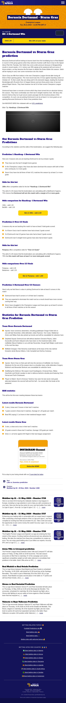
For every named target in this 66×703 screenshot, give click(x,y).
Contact (24, 691)
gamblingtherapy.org (40, 694)
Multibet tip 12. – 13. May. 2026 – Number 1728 (24, 498)
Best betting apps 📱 (33, 635)
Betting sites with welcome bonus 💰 (33, 639)
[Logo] (7, 3)
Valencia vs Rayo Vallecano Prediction (20, 602)
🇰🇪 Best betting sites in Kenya (33, 654)
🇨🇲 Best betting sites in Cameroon (33, 676)
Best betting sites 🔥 (33, 632)
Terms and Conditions (35, 690)
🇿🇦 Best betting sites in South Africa (33, 669)
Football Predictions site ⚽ (33, 628)
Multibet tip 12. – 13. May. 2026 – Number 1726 (24, 531)
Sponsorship (35, 691)
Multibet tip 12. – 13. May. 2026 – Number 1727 (24, 513)
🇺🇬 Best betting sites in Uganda (33, 665)
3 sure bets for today (36, 474)
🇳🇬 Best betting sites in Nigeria (33, 650)
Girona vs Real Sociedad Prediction (18, 584)
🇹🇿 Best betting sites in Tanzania (33, 661)
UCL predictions (37, 103)
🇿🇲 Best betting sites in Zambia (33, 672)
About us (29, 691)
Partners (41, 691)
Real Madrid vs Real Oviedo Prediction (20, 566)
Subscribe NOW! (33, 466)
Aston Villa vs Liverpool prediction (18, 549)
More (43, 507)
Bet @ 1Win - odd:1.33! (33, 213)
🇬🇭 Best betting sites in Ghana (33, 658)
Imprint (27, 690)
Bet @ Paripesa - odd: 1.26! (33, 276)
